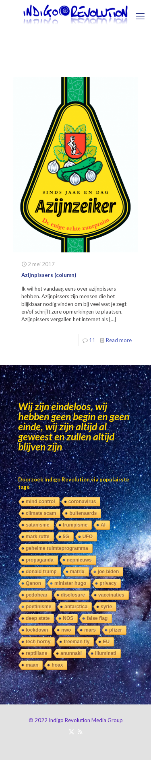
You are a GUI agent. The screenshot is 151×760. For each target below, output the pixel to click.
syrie (106, 606)
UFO (88, 536)
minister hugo (70, 583)
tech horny (38, 641)
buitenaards (83, 513)
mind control (40, 501)
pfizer (115, 630)
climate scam (41, 513)
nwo (66, 630)
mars (90, 630)
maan (32, 665)
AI (103, 525)
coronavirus (82, 501)
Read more (119, 340)
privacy (107, 583)
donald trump (41, 571)
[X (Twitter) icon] (71, 731)
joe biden (108, 571)
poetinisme (38, 606)
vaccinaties (111, 595)
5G (66, 536)
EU (106, 641)
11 (92, 340)
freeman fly (76, 641)
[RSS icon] (80, 731)
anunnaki (71, 653)
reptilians (36, 653)
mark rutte (38, 536)
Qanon (33, 583)
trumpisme (75, 525)
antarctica (75, 606)
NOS (68, 618)
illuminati (105, 653)
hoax (57, 665)
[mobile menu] (140, 16)
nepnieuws (79, 560)
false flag (97, 618)
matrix (77, 571)
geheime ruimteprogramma (57, 548)
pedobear (37, 595)
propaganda (40, 560)
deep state (38, 618)
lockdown (37, 630)
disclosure (73, 595)
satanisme (38, 525)
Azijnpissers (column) (48, 275)
